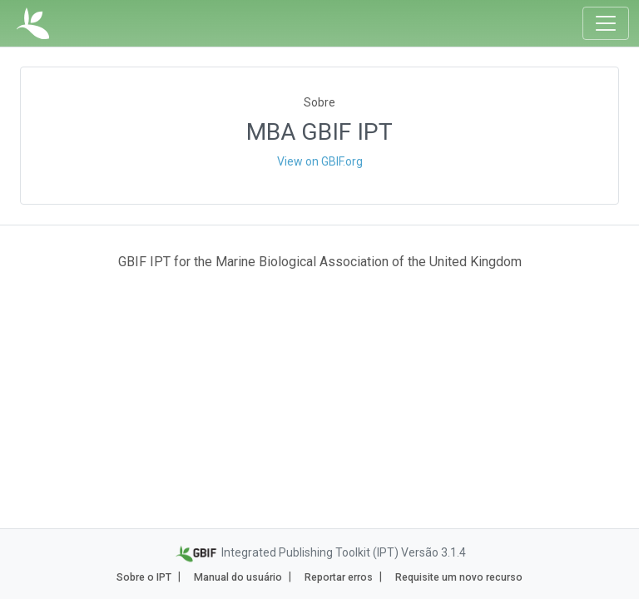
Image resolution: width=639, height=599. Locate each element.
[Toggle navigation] (605, 23)
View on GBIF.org (320, 161)
